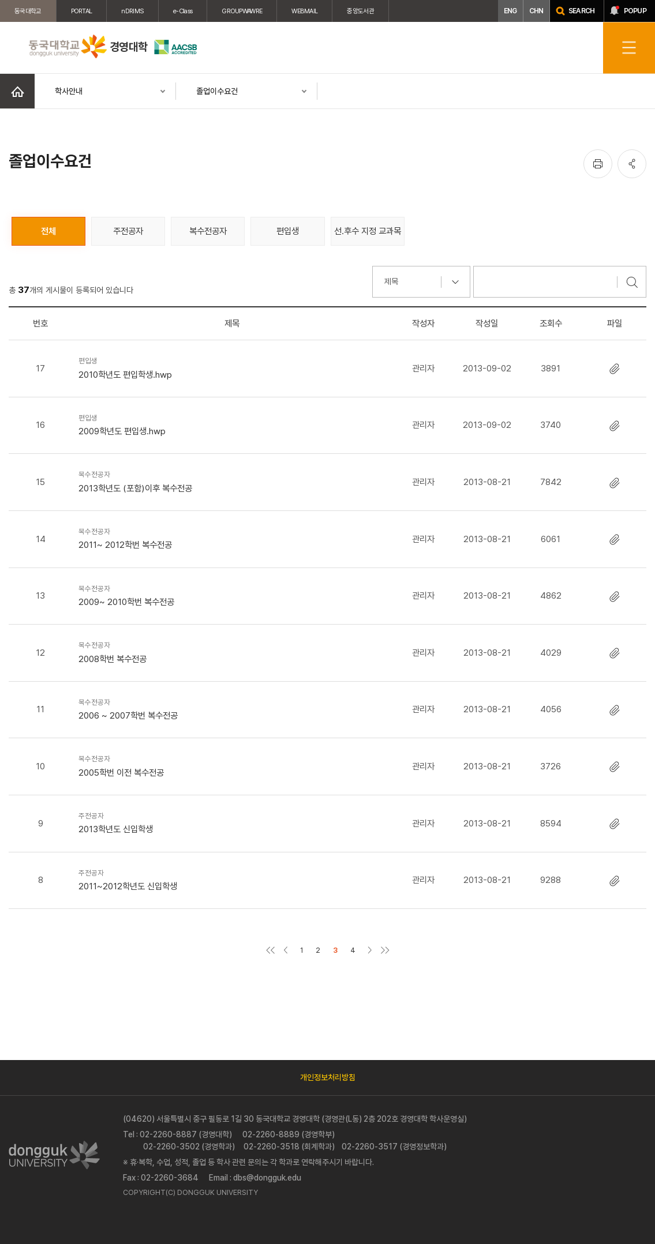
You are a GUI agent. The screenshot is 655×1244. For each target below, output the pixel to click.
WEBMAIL (304, 11)
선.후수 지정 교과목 (367, 231)
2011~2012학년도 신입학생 (232, 879)
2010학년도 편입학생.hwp (232, 367)
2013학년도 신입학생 (232, 822)
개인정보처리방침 (327, 1077)
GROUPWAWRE (242, 11)
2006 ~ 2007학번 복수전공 (232, 708)
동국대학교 (28, 11)
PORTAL (81, 11)
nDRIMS (132, 11)
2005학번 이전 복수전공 (232, 765)
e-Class (182, 11)
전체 (48, 231)
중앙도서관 (360, 11)
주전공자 (128, 231)
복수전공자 (208, 231)
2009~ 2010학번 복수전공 (232, 594)
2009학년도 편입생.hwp (232, 424)
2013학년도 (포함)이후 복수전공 (232, 480)
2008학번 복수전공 (232, 651)
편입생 (287, 231)
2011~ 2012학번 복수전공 (232, 537)
